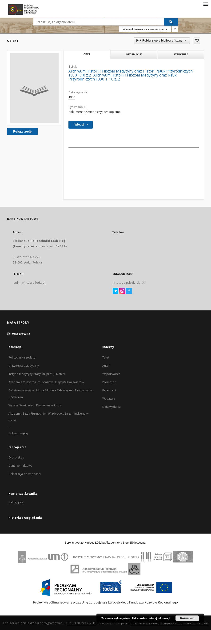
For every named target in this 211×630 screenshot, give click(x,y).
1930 (71, 97)
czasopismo (112, 112)
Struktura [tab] (180, 54)
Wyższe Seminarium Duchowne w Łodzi (35, 405)
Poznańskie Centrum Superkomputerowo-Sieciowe (169, 623)
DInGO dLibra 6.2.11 (81, 623)
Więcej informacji (159, 618)
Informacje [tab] (134, 54)
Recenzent (109, 390)
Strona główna (18, 334)
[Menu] (205, 4)
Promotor (109, 382)
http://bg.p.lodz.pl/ (126, 283)
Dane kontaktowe (20, 466)
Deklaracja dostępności (24, 474)
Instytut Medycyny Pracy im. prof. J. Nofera (37, 374)
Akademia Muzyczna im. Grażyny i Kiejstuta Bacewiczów (46, 382)
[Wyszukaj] (171, 22)
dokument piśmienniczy (85, 112)
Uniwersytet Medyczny (23, 366)
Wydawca (108, 399)
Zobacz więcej (18, 433)
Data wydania (111, 407)
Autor (106, 366)
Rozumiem (187, 618)
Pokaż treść (22, 131)
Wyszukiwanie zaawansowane (145, 29)
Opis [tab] (87, 54)
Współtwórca (111, 374)
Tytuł (105, 357)
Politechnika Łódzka (22, 357)
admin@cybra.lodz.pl (29, 283)
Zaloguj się (16, 502)
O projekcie (16, 457)
